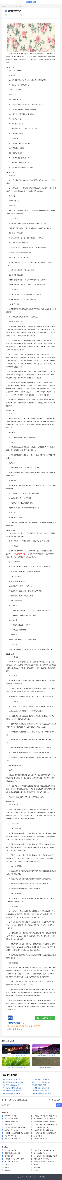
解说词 (36, 1164)
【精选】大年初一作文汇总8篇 (14, 1159)
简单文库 (28, 1177)
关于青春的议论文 (10, 1150)
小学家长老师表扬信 (40, 1138)
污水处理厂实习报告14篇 (13, 1138)
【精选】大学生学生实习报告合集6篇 (46, 1116)
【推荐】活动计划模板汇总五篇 (17, 1100)
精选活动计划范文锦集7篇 (11, 1085)
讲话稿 (36, 1170)
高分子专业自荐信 (10, 1136)
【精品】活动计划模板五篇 (11, 1093)
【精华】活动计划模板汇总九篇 (13, 1082)
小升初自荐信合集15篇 (41, 1127)
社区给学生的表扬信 (11, 1118)
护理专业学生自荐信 (11, 1130)
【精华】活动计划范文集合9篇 (41, 1093)
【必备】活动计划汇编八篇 (40, 1088)
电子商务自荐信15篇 (11, 1121)
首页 (9, 6)
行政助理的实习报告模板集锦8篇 (15, 1127)
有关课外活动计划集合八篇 (40, 1079)
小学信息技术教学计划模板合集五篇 (45, 1156)
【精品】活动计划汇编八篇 (40, 1091)
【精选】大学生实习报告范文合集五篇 (17, 1133)
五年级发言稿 (9, 1156)
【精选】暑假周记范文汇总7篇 (43, 1130)
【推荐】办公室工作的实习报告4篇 (45, 1133)
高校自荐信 (8, 1124)
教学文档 (37, 1167)
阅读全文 (22, 15)
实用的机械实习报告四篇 (13, 1153)
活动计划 (21, 6)
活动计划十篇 (38, 1136)
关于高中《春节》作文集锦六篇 (44, 1161)
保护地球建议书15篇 (40, 1153)
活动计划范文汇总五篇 (39, 1085)
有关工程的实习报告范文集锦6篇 (44, 1118)
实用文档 (8, 1170)
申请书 (7, 1167)
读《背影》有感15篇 (11, 1161)
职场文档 (14, 6)
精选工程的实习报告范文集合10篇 (44, 1121)
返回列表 (57, 1100)
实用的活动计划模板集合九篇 (41, 1082)
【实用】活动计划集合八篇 (11, 1079)
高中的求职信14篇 (10, 1116)
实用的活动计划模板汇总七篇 (12, 1088)
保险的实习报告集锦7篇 (41, 1159)
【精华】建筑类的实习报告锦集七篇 (45, 1124)
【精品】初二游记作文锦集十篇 (44, 1150)
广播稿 (7, 1164)
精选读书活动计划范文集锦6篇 (12, 1091)
